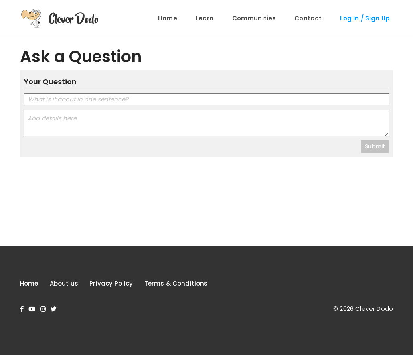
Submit (375, 146)
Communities (254, 18)
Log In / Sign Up (365, 18)
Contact (308, 18)
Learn (205, 18)
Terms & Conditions (176, 283)
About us (64, 283)
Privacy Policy (111, 283)
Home (167, 18)
